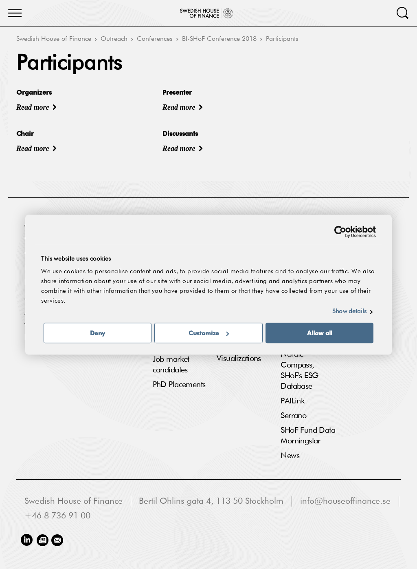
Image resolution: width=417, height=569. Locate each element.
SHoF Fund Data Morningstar (308, 435)
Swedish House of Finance (53, 39)
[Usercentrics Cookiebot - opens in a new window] (340, 232)
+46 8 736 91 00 (57, 516)
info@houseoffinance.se (345, 501)
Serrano (293, 416)
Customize (209, 333)
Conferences (155, 39)
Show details (349, 311)
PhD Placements (179, 385)
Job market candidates (171, 364)
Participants (282, 39)
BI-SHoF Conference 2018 (219, 39)
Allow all (319, 333)
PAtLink (293, 401)
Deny (97, 333)
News (290, 456)
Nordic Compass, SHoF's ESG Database (299, 370)
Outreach (114, 39)
